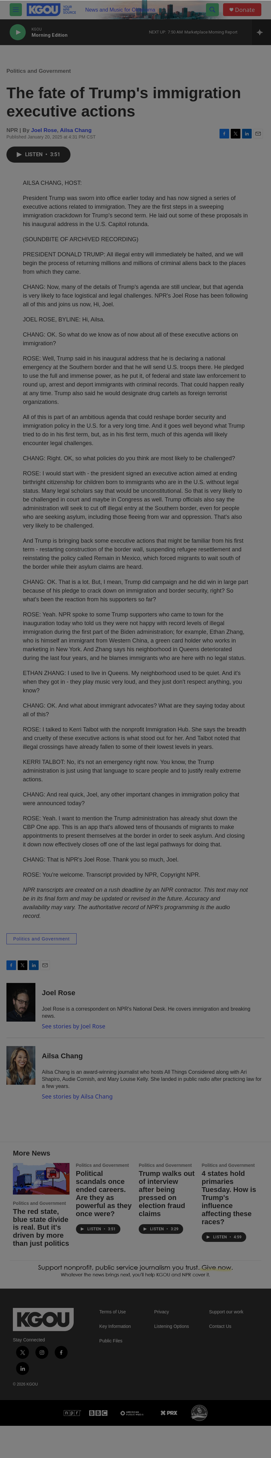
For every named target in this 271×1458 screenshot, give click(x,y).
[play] (18, 32)
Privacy (161, 1344)
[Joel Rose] (20, 1008)
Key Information (115, 1358)
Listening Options (171, 1358)
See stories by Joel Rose (73, 1032)
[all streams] (261, 32)
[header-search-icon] (212, 9)
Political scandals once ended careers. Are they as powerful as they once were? (104, 1226)
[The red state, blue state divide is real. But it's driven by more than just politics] (41, 1211)
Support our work (226, 1344)
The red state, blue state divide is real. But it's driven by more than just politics (41, 1260)
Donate (245, 9)
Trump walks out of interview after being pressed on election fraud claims (167, 1226)
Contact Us (220, 1358)
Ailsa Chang (75, 137)
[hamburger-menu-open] (16, 9)
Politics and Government (38, 77)
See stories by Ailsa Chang (77, 1103)
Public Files (111, 1373)
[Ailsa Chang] (20, 1072)
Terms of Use (112, 1344)
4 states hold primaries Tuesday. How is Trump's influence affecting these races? (229, 1230)
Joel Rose (44, 137)
